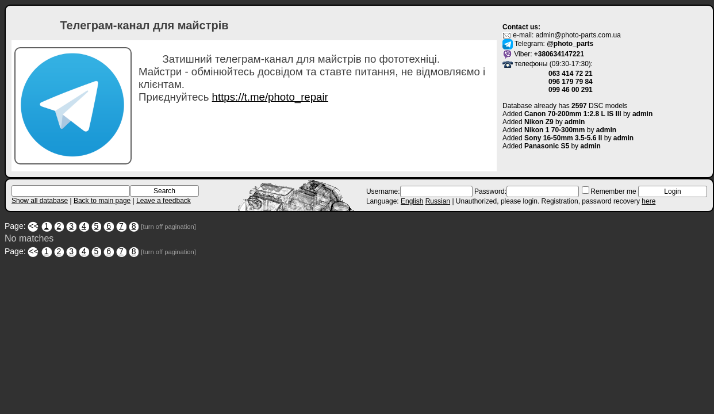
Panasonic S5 (546, 146)
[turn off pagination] (168, 226)
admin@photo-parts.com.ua (578, 35)
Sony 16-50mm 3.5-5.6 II (563, 138)
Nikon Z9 (539, 122)
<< (33, 226)
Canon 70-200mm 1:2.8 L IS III (572, 114)
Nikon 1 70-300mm (554, 130)
